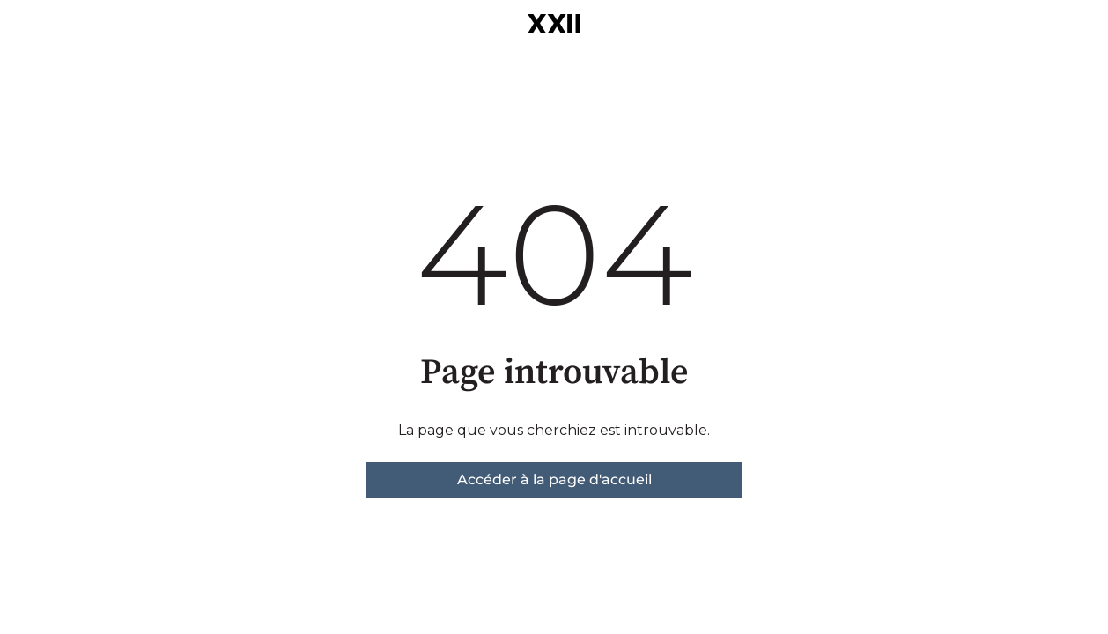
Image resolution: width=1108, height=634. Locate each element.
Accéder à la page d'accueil (554, 479)
